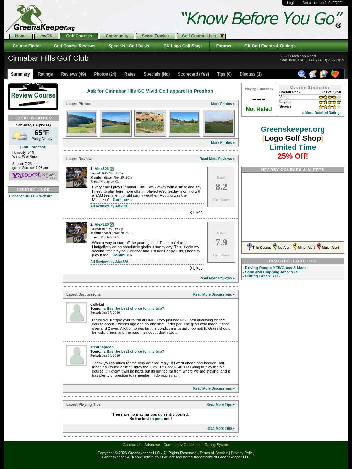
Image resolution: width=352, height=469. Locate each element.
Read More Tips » (220, 405)
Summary (20, 74)
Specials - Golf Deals (129, 46)
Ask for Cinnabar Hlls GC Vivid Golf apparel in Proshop (150, 91)
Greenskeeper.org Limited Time (293, 142)
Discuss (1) (250, 74)
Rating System (217, 445)
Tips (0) (224, 74)
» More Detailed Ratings (321, 113)
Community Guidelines (182, 445)
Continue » (123, 199)
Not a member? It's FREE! (323, 3)
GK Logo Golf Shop (182, 46)
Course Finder (25, 46)
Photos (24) (105, 74)
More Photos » (223, 104)
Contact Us (132, 445)
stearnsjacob (102, 347)
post (159, 418)
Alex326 (102, 169)
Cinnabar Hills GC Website (30, 196)
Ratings (45, 74)
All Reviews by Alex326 (109, 206)
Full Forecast (33, 147)
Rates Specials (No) (146, 74)
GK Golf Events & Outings (270, 46)
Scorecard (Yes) (193, 74)
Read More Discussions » (214, 294)
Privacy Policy (242, 453)
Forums (223, 46)
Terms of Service (214, 453)
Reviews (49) (73, 74)
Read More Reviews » (217, 159)
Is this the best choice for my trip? (133, 308)
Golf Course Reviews (74, 46)
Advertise (152, 445)
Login (291, 3)
